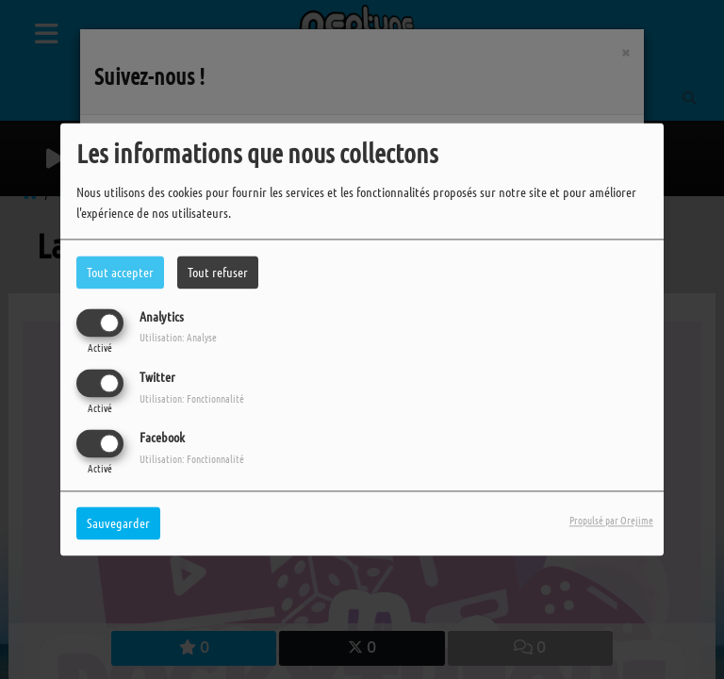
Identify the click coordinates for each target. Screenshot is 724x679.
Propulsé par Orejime (611, 520)
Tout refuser (218, 271)
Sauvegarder (118, 523)
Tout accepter (120, 271)
